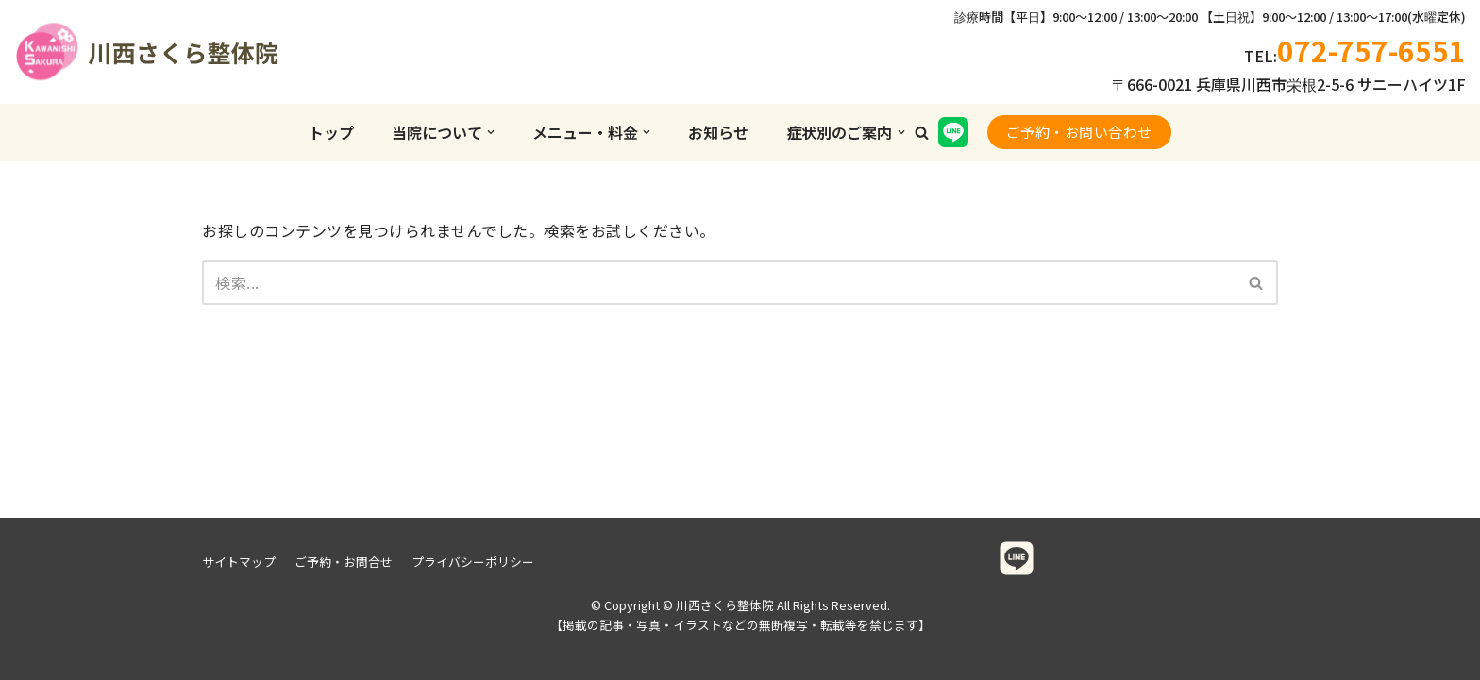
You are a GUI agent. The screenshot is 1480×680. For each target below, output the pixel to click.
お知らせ (718, 132)
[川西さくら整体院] (108, 52)
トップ (331, 132)
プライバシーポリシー (473, 561)
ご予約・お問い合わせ (1079, 132)
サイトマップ (239, 561)
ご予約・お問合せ (343, 561)
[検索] (719, 282)
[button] (922, 133)
